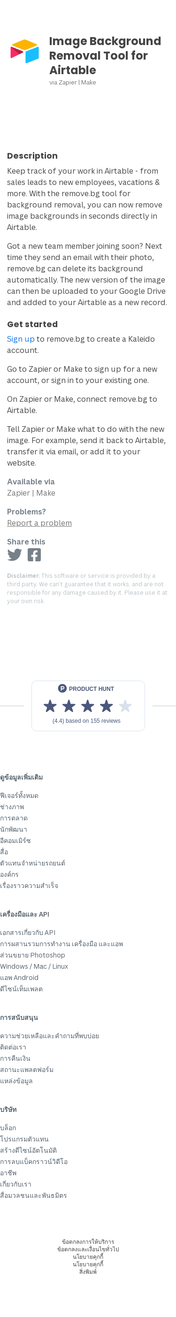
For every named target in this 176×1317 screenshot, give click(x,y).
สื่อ (4, 851)
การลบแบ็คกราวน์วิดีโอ (34, 1161)
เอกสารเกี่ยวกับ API (27, 932)
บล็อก (8, 1127)
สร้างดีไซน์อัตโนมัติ (28, 1150)
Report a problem (39, 523)
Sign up (21, 339)
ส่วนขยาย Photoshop (32, 954)
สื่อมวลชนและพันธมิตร (33, 1195)
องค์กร (9, 874)
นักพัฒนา (13, 829)
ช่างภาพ (12, 806)
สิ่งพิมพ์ (88, 1272)
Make (88, 82)
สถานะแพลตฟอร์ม (27, 1069)
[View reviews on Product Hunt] (88, 706)
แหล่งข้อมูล (16, 1080)
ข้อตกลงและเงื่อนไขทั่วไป (88, 1249)
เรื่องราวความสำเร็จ (29, 885)
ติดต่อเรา (13, 1046)
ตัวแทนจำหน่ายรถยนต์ (32, 862)
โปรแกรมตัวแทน (24, 1138)
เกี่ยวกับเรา (15, 1183)
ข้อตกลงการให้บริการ (88, 1242)
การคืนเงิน (15, 1058)
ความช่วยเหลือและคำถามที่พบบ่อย (49, 1035)
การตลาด (14, 817)
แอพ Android (19, 977)
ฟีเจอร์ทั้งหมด (19, 795)
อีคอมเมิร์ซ (15, 840)
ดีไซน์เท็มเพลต (21, 988)
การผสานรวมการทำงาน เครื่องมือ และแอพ (61, 943)
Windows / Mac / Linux (34, 966)
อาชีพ (8, 1172)
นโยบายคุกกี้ (88, 1257)
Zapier (68, 82)
